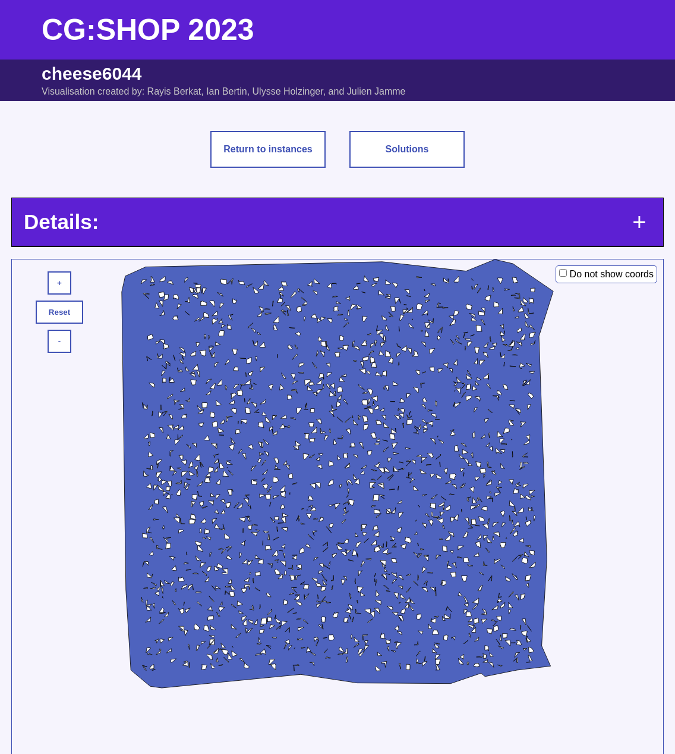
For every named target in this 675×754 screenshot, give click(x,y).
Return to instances (267, 149)
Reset (59, 312)
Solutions (407, 149)
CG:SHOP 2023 (148, 29)
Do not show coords (612, 274)
